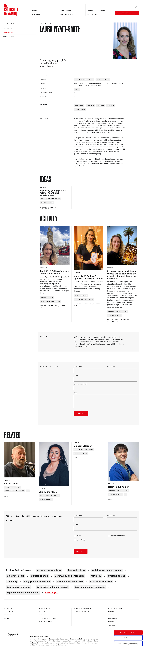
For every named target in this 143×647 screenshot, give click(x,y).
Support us (92, 14)
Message (77, 393)
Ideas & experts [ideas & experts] (9, 23)
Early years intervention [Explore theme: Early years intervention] (37, 581)
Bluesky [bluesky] (111, 611)
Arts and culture (12, 487)
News (79, 535)
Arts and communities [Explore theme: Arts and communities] (49, 570)
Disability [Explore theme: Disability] (12, 581)
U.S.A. (77, 89)
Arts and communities (14, 490)
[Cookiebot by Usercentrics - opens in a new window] (13, 620)
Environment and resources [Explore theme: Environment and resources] (90, 587)
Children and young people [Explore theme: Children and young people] (107, 570)
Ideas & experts (66, 14)
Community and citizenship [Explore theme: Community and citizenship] (69, 576)
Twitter (100, 105)
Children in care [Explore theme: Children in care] (15, 576)
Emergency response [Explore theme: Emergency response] (18, 587)
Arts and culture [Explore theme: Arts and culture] (76, 570)
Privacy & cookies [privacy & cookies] (81, 611)
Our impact (36, 14)
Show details (32, 639)
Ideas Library (7, 28)
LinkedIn (90, 105)
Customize (128, 623)
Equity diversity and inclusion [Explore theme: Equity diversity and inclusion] (23, 593)
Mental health (103, 79)
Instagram (79, 105)
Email (76, 375)
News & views (65, 10)
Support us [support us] (9, 611)
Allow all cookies (128, 617)
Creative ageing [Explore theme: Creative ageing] (116, 576)
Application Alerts (118, 535)
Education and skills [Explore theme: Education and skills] (101, 581)
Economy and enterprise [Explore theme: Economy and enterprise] (70, 581)
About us (36, 10)
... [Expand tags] (28, 490)
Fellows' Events (8, 37)
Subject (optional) (80, 384)
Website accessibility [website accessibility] (83, 608)
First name (78, 366)
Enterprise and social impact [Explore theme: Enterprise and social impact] (52, 587)
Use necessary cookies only (128, 629)
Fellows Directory (8, 32)
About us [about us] (8, 608)
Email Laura (80, 109)
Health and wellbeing (84, 79)
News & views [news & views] (44, 608)
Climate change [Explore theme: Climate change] (39, 576)
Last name (111, 366)
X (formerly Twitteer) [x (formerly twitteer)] (117, 608)
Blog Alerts (81, 540)
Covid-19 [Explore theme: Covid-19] (96, 576)
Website (110, 105)
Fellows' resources (96, 10)
